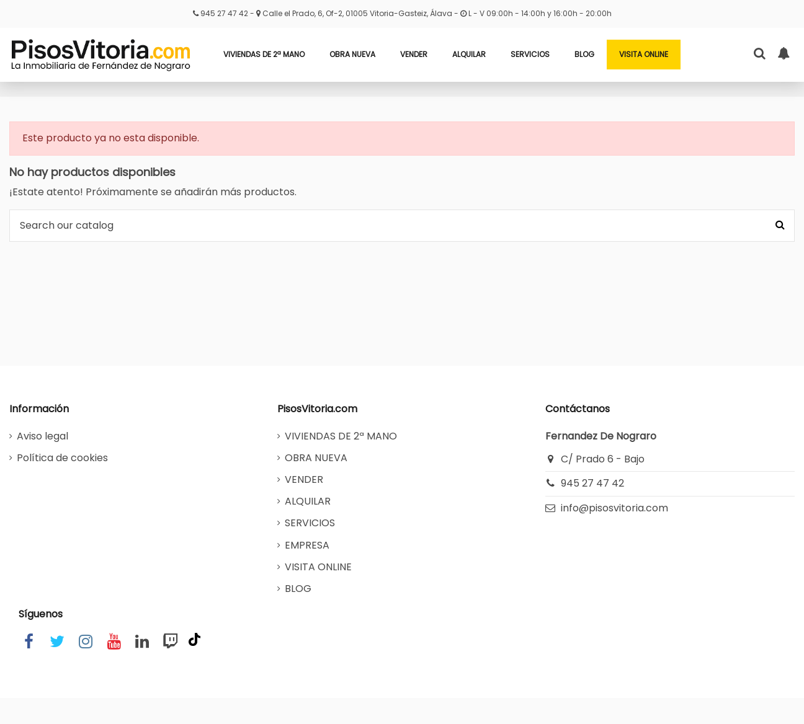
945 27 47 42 (225, 13)
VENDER (304, 479)
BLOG (298, 588)
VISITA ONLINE (318, 567)
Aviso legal (42, 436)
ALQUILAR (308, 501)
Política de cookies (62, 458)
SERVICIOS (310, 523)
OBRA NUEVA (316, 458)
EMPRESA (307, 545)
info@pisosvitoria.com (614, 508)
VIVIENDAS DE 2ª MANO (341, 436)
